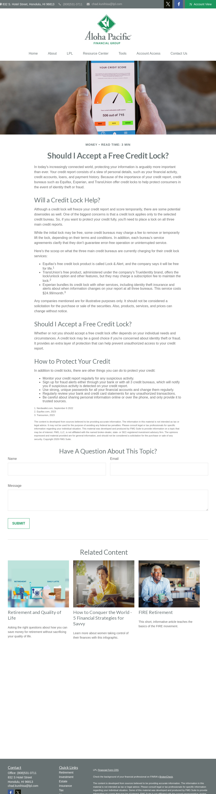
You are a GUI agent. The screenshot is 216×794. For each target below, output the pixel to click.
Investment (66, 777)
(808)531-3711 (70, 4)
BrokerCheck (166, 776)
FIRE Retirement (156, 612)
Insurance (65, 785)
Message (15, 485)
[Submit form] (19, 523)
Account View (200, 4)
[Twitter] (168, 4)
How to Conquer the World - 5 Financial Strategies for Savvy (102, 617)
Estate (63, 781)
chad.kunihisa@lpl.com (104, 4)
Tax (61, 790)
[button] (33, 53)
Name (12, 458)
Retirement (66, 772)
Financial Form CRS (108, 770)
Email (114, 458)
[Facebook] (178, 4)
